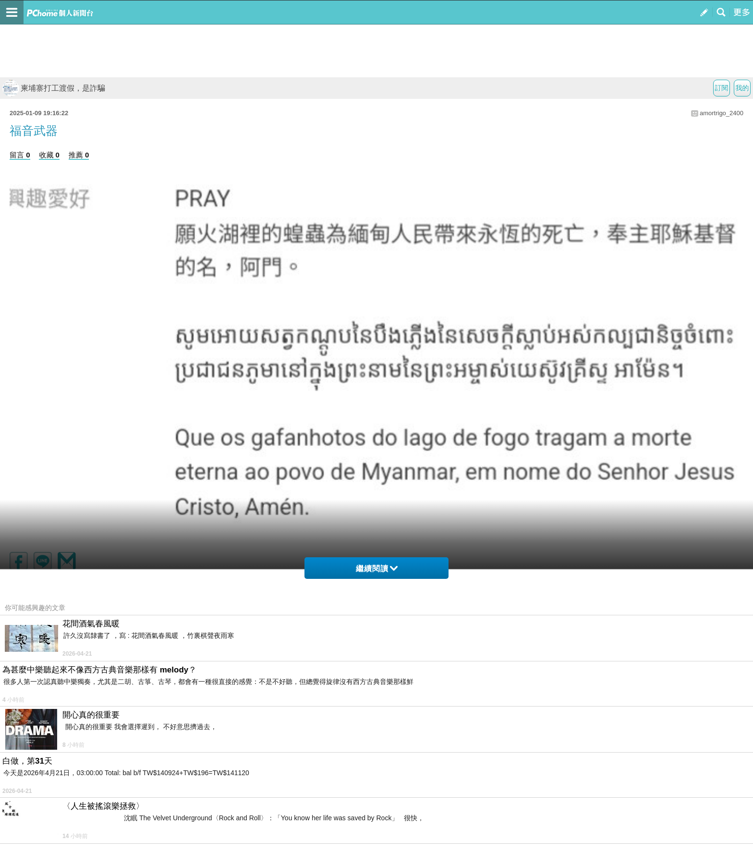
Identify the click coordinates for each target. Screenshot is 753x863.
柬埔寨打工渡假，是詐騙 (53, 88)
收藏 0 (49, 155)
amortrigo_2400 (721, 113)
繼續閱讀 (377, 568)
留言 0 (20, 155)
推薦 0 (79, 155)
